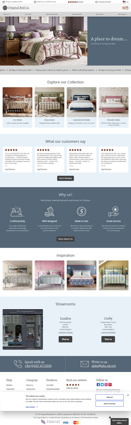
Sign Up (110, 402)
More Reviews (65, 178)
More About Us (65, 239)
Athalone (83, 63)
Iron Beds (49, 385)
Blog (28, 393)
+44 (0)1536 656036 (108, 332)
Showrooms (30, 389)
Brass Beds (50, 393)
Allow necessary (109, 418)
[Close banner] (128, 409)
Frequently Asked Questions (12, 394)
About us (29, 385)
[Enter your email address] (110, 396)
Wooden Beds (51, 397)
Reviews (9, 385)
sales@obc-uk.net (103, 366)
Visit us (65, 339)
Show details (30, 421)
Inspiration (10, 389)
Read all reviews (73, 386)
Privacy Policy (11, 399)
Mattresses (50, 401)
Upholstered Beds (53, 389)
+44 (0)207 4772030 (65, 332)
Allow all (110, 411)
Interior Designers (33, 401)
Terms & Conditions (13, 403)
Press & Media (31, 397)
